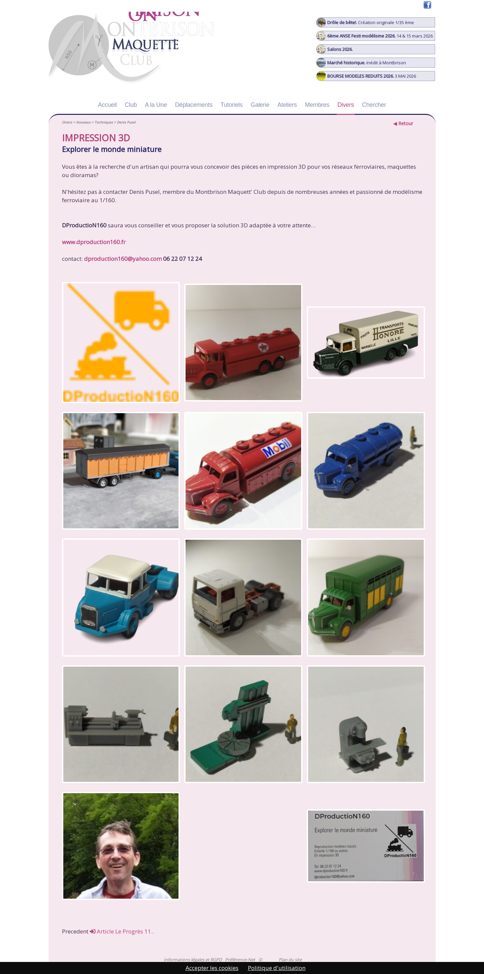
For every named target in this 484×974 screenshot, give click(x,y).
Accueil (107, 104)
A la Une (156, 104)
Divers (345, 104)
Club (131, 104)
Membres (317, 104)
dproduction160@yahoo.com (123, 259)
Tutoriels (231, 104)
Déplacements (193, 104)
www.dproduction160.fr (94, 242)
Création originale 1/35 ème (365, 22)
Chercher (374, 104)
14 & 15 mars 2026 (375, 36)
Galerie (260, 104)
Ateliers (287, 104)
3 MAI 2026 (366, 76)
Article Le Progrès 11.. (122, 931)
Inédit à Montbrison (361, 62)
